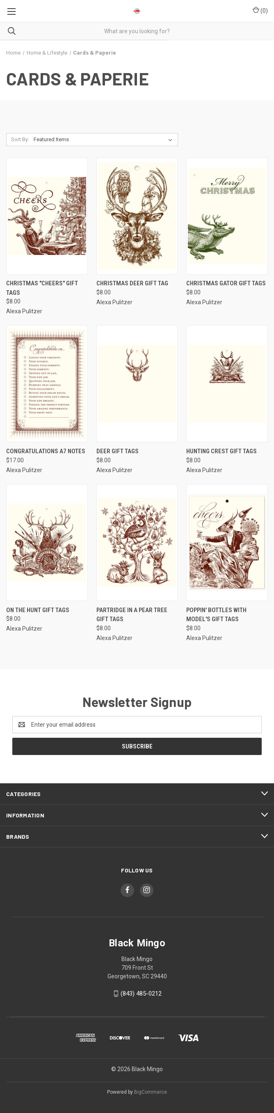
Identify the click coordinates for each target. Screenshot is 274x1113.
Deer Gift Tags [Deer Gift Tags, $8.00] (117, 451)
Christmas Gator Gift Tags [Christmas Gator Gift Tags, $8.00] (226, 283)
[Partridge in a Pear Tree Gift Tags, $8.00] (137, 542)
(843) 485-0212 (141, 993)
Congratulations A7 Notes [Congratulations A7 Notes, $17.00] (45, 451)
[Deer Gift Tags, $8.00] (137, 384)
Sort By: (20, 139)
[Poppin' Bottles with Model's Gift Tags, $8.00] (227, 542)
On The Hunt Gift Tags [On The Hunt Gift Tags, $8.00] (37, 610)
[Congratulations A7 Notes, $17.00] (47, 384)
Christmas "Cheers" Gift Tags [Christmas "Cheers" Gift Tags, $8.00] (42, 288)
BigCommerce (150, 1092)
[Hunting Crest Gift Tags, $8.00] (227, 384)
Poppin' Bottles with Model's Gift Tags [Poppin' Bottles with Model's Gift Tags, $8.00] (216, 614)
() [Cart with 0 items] (260, 10)
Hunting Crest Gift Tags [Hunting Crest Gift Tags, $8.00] (221, 451)
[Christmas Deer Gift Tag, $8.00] (137, 216)
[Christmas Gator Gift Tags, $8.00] (227, 216)
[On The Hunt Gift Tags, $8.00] (47, 542)
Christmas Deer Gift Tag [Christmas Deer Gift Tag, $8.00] (132, 283)
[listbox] (104, 139)
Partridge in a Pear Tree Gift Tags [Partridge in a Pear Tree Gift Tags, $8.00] (131, 614)
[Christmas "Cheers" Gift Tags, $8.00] (47, 216)
